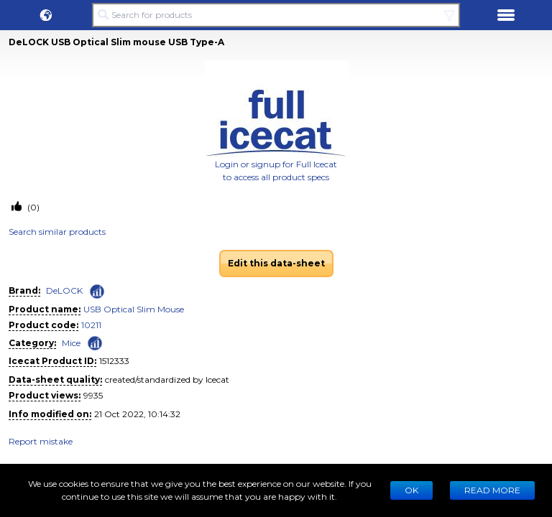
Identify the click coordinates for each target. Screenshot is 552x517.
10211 (91, 325)
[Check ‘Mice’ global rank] (95, 342)
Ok (411, 490)
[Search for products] (276, 15)
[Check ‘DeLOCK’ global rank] (97, 291)
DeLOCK (64, 290)
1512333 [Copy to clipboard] (114, 360)
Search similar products (57, 231)
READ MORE (492, 490)
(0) (32, 207)
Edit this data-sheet (276, 263)
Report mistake (41, 441)
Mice (71, 342)
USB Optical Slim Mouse (133, 309)
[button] (46, 15)
